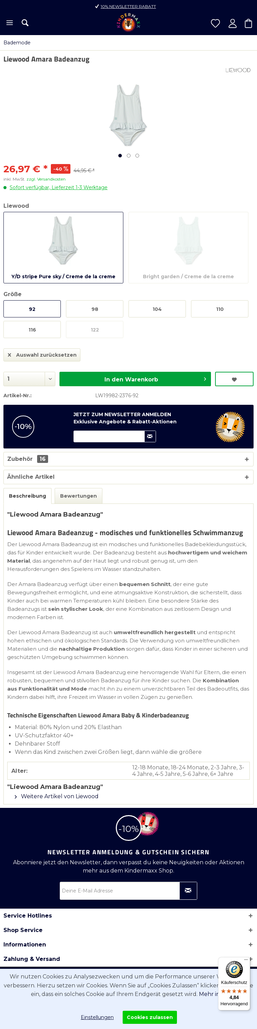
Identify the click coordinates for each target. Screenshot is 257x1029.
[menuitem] (9, 23)
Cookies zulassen (150, 1017)
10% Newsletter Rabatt (128, 6)
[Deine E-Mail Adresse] (128, 891)
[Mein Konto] (232, 23)
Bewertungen (78, 496)
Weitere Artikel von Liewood (57, 796)
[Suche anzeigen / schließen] (25, 23)
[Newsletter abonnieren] (188, 890)
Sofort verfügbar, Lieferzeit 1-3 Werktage (59, 187)
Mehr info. (212, 994)
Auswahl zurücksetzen (42, 353)
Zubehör (27, 459)
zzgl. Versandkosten (46, 179)
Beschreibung (27, 496)
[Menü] (9, 23)
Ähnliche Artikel (31, 477)
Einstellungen (97, 1017)
